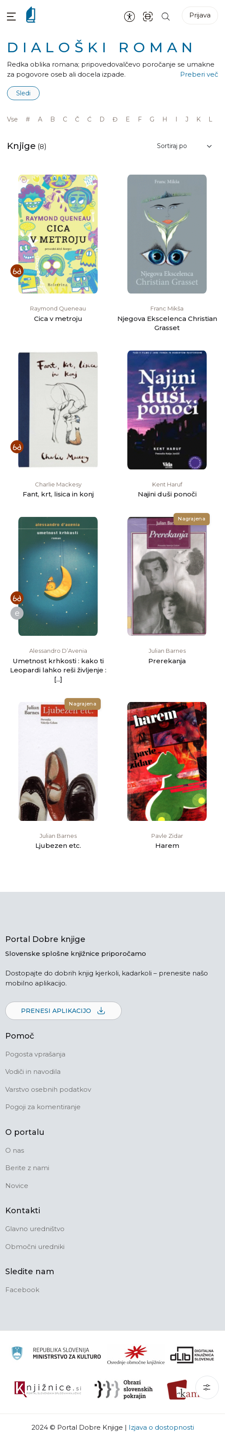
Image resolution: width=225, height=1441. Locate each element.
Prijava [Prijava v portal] (200, 15)
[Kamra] (188, 1390)
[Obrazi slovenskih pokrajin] (123, 1390)
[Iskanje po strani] (166, 16)
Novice (16, 1185)
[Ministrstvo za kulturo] (56, 1354)
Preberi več (199, 74)
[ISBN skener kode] (148, 16)
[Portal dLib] (192, 1355)
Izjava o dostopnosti (161, 1427)
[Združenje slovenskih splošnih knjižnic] (48, 1389)
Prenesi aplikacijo (63, 1011)
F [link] (140, 119)
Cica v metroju (58, 318)
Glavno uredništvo (35, 1229)
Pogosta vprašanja (35, 1054)
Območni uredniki (35, 1246)
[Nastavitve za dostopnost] (129, 16)
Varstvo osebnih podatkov (48, 1089)
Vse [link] (12, 119)
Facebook (22, 1290)
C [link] (65, 119)
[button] (11, 16)
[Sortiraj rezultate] (185, 146)
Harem (167, 845)
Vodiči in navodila (33, 1071)
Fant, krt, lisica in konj (58, 494)
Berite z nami (27, 1168)
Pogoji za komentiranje (43, 1107)
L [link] (210, 119)
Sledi (23, 93)
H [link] (164, 119)
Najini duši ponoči (167, 494)
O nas (14, 1150)
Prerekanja (167, 661)
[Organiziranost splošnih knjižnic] (136, 1355)
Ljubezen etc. (58, 845)
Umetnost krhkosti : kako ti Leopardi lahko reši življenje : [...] (58, 670)
